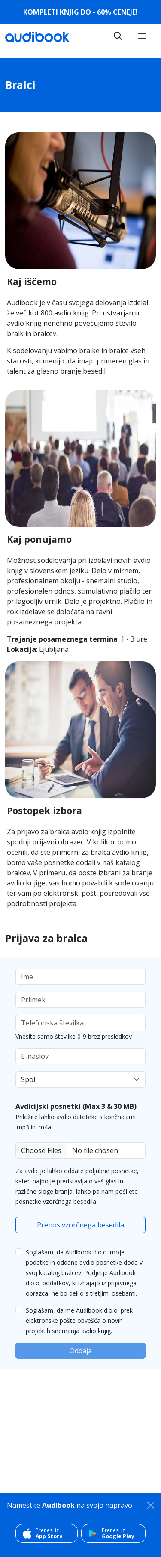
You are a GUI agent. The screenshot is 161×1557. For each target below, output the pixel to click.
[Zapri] (151, 1505)
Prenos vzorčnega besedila (80, 1225)
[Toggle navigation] (118, 36)
